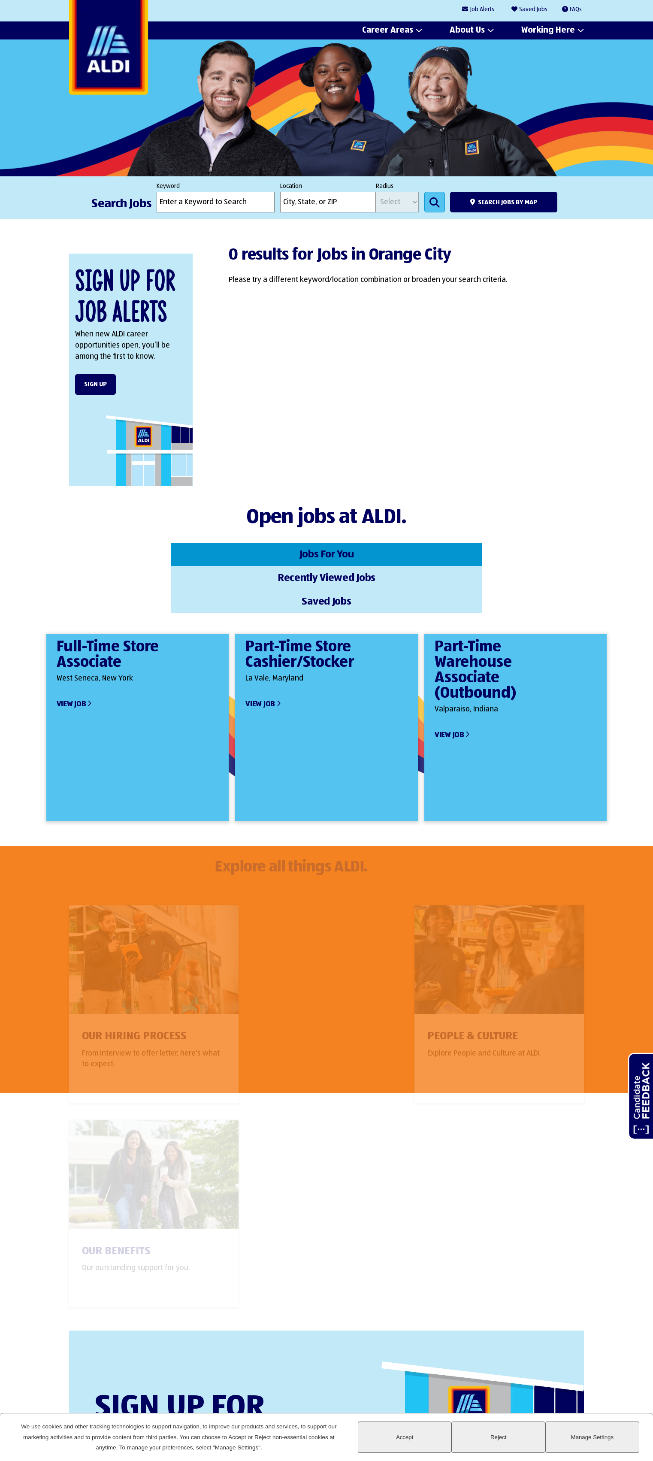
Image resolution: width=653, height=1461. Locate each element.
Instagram (544, 1369)
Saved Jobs (533, 9)
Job (482, 9)
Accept (483, 1442)
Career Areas (387, 30)
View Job (71, 655)
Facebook (515, 1369)
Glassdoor (573, 1369)
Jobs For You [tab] (139, 553)
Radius (384, 186)
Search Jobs (434, 202)
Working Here (548, 30)
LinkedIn (485, 1369)
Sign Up (95, 384)
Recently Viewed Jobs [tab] (326, 553)
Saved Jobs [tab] (513, 553)
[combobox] (328, 202)
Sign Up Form (322, 1291)
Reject (545, 1442)
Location (291, 186)
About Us (467, 30)
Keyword (168, 186)
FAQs (576, 9)
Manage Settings (607, 1442)
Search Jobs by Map (507, 202)
